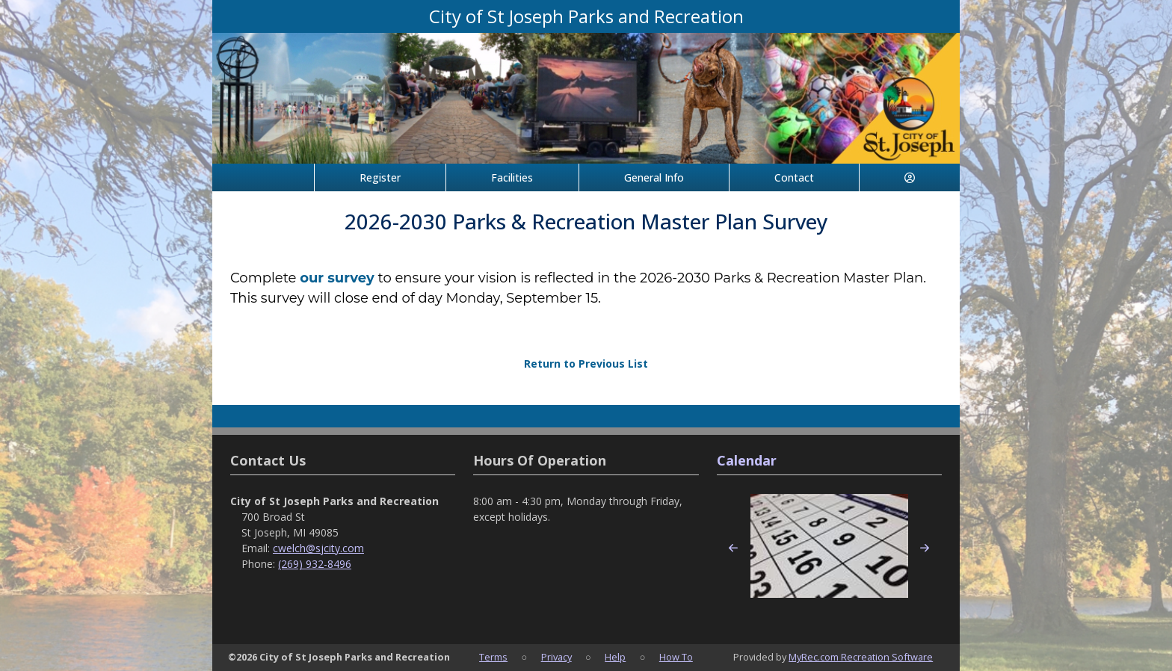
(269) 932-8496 (314, 564)
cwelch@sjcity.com (318, 548)
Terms (493, 657)
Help (615, 657)
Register (380, 177)
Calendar (747, 460)
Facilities (512, 177)
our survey (337, 278)
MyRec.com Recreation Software (861, 657)
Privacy (556, 657)
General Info (654, 177)
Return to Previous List (586, 363)
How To (676, 657)
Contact (794, 177)
